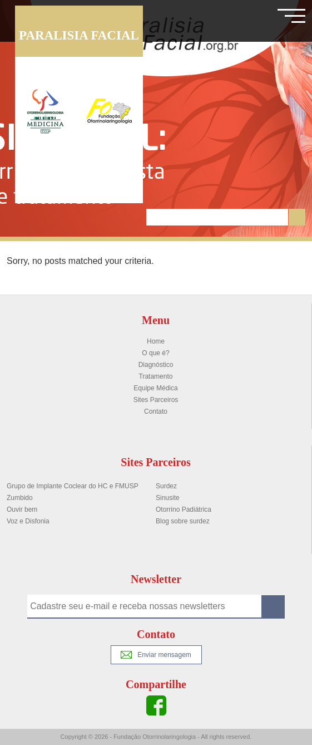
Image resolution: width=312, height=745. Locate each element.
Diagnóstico (156, 365)
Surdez (166, 486)
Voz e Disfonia (28, 521)
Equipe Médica (155, 388)
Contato (155, 411)
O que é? (155, 353)
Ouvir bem (22, 509)
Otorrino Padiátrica (183, 509)
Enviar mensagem (156, 655)
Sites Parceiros (156, 400)
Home (156, 341)
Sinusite (168, 498)
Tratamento (156, 376)
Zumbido (20, 498)
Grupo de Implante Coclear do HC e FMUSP (72, 486)
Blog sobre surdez (183, 521)
